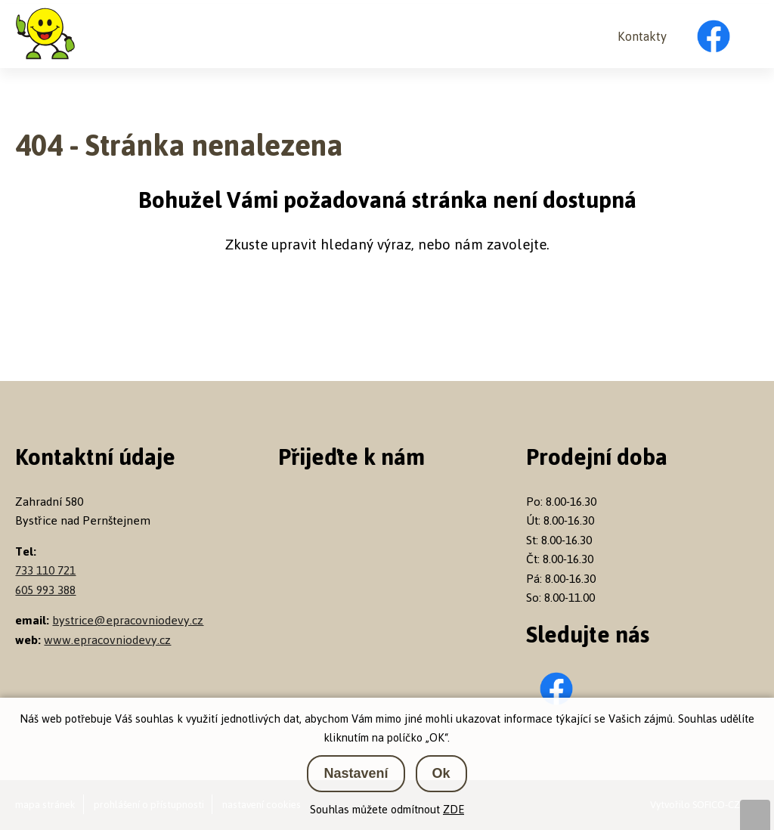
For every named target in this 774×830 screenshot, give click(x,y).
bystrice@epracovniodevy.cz (127, 620)
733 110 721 (45, 570)
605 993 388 (45, 590)
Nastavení (356, 773)
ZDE (453, 809)
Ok (441, 773)
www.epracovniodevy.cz (107, 640)
